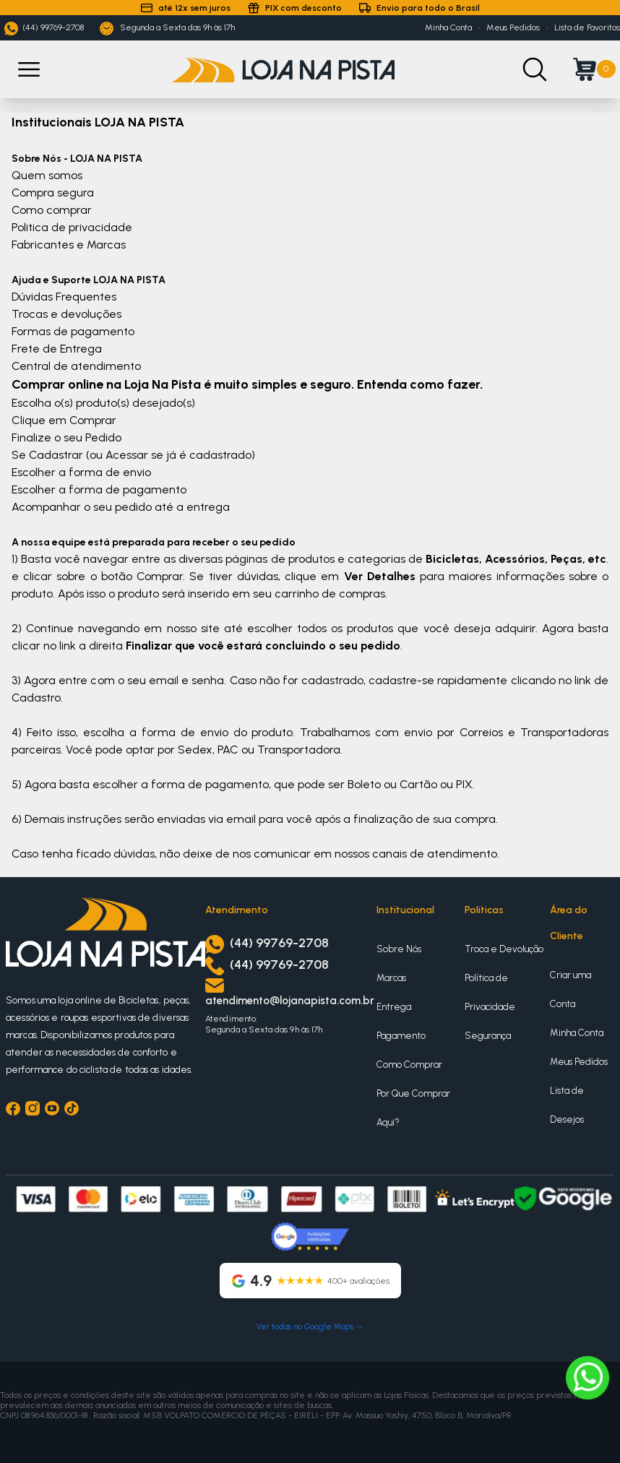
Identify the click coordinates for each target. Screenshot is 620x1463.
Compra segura (53, 192)
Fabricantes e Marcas (69, 244)
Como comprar (52, 210)
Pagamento (401, 1035)
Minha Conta (448, 27)
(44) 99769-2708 (44, 28)
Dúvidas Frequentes (64, 296)
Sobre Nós (398, 949)
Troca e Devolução (504, 949)
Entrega (393, 1006)
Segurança (488, 1035)
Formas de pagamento (73, 331)
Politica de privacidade (72, 227)
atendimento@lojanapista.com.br (289, 1000)
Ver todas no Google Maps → (310, 1327)
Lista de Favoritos (587, 27)
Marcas (391, 977)
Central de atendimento (76, 366)
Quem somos (47, 175)
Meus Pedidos (513, 27)
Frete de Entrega (57, 348)
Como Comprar (409, 1064)
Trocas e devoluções (66, 314)
